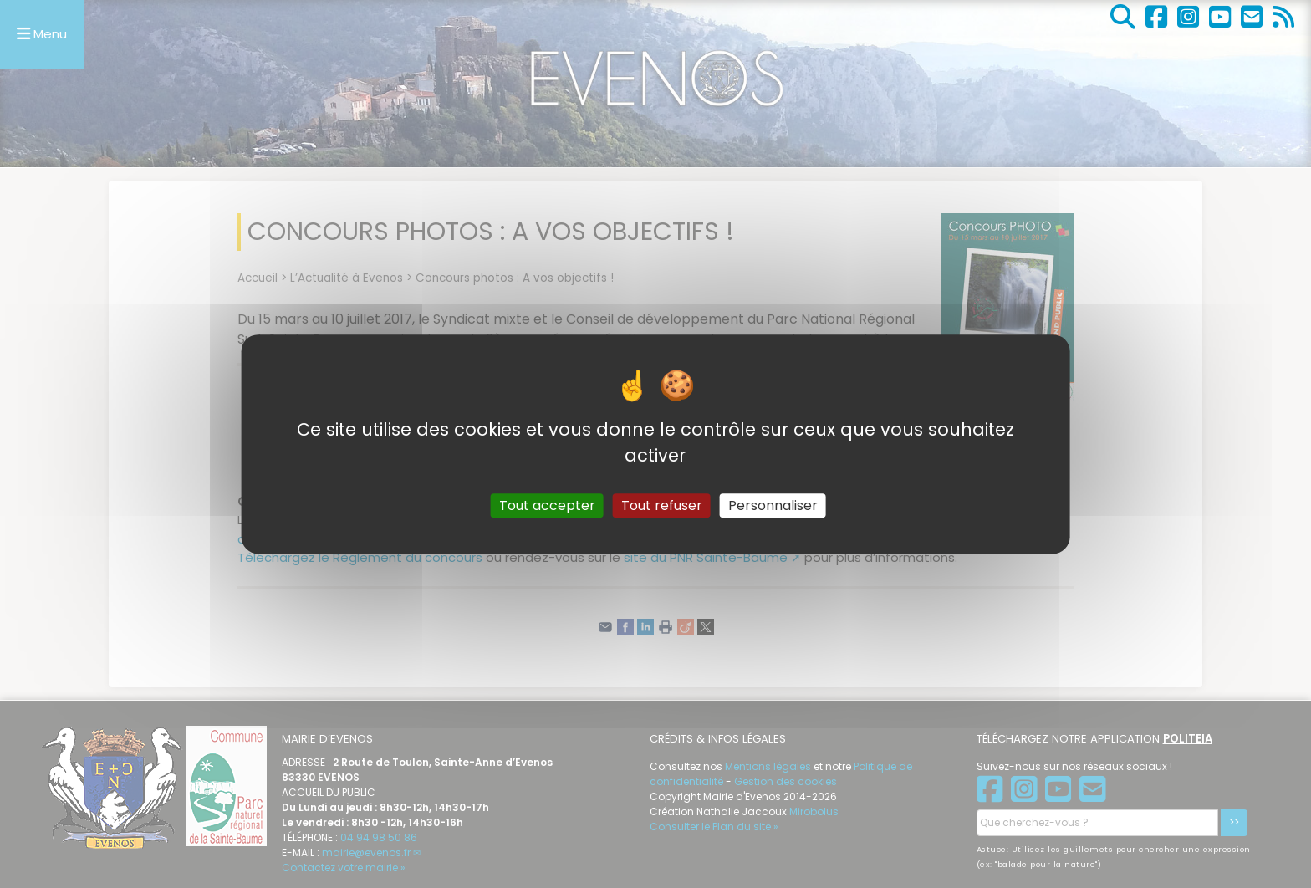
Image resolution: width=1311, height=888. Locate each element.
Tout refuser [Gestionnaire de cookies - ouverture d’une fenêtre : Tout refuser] (661, 505)
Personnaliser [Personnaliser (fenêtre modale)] (773, 505)
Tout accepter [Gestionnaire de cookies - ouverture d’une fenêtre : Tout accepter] (547, 505)
